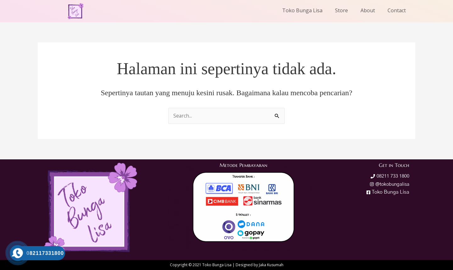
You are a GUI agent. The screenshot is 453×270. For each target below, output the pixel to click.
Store (341, 10)
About (368, 10)
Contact (397, 10)
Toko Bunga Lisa (302, 10)
